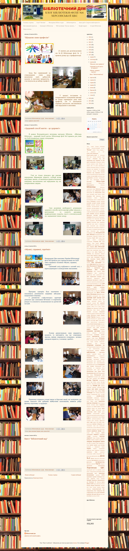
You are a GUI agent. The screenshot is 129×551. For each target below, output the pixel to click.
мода (99, 378)
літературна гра (100, 345)
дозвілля (102, 290)
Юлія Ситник (93, 487)
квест (97, 320)
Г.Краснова (95, 236)
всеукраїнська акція (91, 232)
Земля (95, 304)
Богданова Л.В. (91, 196)
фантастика (89, 456)
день (103, 245)
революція (94, 415)
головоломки (89, 241)
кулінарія (91, 339)
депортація (98, 281)
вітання (93, 217)
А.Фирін (88, 176)
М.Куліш (97, 350)
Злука (98, 304)
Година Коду (101, 238)
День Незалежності (100, 264)
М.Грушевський (90, 350)
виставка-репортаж (95, 210)
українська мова (92, 452)
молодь (103, 378)
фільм (92, 458)
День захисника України (34, 431)
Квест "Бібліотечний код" (36, 439)
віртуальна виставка (92, 215)
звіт (98, 303)
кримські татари (90, 338)
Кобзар (103, 331)
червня (92, 82)
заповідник (95, 299)
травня (92, 85)
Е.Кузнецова (93, 294)
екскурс (103, 294)
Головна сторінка (28, 22)
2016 (90, 98)
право (93, 410)
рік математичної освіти (95, 417)
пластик (88, 404)
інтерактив (101, 311)
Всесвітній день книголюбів (97, 225)
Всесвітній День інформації (98, 222)
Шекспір (99, 482)
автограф (93, 176)
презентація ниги (100, 410)
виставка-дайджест (96, 208)
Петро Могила (101, 403)
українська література (100, 450)
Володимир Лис (90, 218)
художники (89, 476)
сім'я (100, 422)
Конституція (102, 332)
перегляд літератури (92, 403)
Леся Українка (101, 339)
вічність (97, 217)
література (90, 345)
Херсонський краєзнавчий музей (97, 471)
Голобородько (102, 239)
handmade (89, 494)
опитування (89, 397)
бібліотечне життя (99, 190)
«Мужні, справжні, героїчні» (37, 249)
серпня (92, 80)
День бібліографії (99, 246)
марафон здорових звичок (94, 354)
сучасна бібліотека (97, 427)
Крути (96, 338)
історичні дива (98, 313)
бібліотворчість (90, 185)
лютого (92, 92)
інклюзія (89, 311)
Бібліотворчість (71, 22)
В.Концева (102, 197)
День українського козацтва (94, 276)
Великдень (93, 201)
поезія (95, 406)
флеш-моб (97, 458)
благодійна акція (93, 194)
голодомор (95, 241)
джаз (101, 283)
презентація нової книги (94, 411)
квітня (92, 87)
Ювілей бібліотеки (95, 485)
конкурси (94, 332)
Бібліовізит (89, 183)
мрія (91, 382)
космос (103, 334)
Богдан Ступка (101, 194)
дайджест (89, 243)
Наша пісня (89, 385)
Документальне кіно (91, 292)
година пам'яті (91, 239)
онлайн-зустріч (100, 396)
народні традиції (100, 383)
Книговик (102, 329)
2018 (90, 52)
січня (91, 95)
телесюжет (95, 436)
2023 (90, 39)
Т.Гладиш (97, 432)
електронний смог (96, 296)
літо (101, 346)
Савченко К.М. (90, 420)
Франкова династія (91, 463)
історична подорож (91, 313)
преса (103, 411)
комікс (88, 332)
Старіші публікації (76, 475)
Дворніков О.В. (98, 244)
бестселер (89, 181)
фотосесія (89, 462)
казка (103, 317)
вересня (92, 77)
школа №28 (36, 120)
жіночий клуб (91, 297)
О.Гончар (92, 390)
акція (96, 176)
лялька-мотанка (96, 348)
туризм (95, 445)
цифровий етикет (95, 478)
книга (88, 329)
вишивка (92, 213)
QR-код (98, 494)
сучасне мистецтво (100, 429)
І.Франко (89, 308)
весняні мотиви (100, 203)
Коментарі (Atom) (38, 478)
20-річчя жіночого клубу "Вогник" (95, 163)
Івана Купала (96, 310)
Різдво (88, 417)
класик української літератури (94, 325)
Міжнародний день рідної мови (96, 371)
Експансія (89, 296)
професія (31, 120)
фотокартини (95, 460)
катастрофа (93, 320)
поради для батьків (96, 408)
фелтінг (96, 456)
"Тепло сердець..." (100, 149)
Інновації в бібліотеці (46, 26)
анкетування (90, 177)
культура (95, 339)
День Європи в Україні (96, 255)
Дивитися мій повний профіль (33, 536)
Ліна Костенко (99, 343)
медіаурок (89, 357)
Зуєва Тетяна (101, 306)
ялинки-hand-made (96, 489)
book (98, 492)
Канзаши (89, 318)
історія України (101, 315)
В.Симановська (90, 199)
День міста (93, 264)
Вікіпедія (97, 213)
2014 (90, 103)
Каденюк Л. (99, 317)
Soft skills (102, 494)
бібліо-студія (100, 181)
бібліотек (103, 185)
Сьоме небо (90, 432)
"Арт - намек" (90, 146)
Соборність (99, 424)
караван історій (101, 318)
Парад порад (94, 401)
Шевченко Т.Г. (92, 482)
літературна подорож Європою (93, 346)
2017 (90, 54)
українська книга (90, 450)
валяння (99, 199)
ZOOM (97, 495)
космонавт (96, 334)
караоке (88, 320)
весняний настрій (91, 203)
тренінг (91, 445)
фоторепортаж (101, 460)
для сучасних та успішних (96, 284)
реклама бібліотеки (100, 415)
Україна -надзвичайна (99, 448)
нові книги (95, 389)
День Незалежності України (94, 266)
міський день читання (99, 376)
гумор (103, 241)
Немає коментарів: (49, 118)
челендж (103, 478)
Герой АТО (95, 238)
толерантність (101, 443)
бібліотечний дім (90, 192)
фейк (93, 456)
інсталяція (95, 311)
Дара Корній (95, 243)
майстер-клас (91, 352)
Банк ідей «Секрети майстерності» (89, 22)
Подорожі (89, 406)
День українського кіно (99, 274)
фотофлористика (100, 462)
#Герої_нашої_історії (92, 155)
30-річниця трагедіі (94, 167)
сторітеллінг (102, 425)
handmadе (102, 492)
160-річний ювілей (100, 162)
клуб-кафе (102, 327)
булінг (96, 197)
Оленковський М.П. (95, 394)
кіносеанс (102, 324)
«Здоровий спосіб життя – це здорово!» (42, 128)
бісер (88, 194)
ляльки (103, 348)
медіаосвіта (102, 355)
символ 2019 (96, 422)
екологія (99, 294)
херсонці (98, 475)
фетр (99, 456)
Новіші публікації (29, 475)
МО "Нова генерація (92, 378)
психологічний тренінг (98, 413)
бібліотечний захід (99, 192)
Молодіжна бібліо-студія (56, 22)
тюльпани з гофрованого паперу (96, 446)
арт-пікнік (96, 177)
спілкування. (89, 425)
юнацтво (99, 487)
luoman (75, 543)
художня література (97, 476)
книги (95, 329)
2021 (90, 44)
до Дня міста (97, 290)
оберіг (96, 390)
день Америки (90, 246)
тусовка (103, 445)
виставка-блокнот (95, 206)
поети (98, 406)
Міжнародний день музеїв (92, 364)
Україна (89, 448)
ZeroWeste (94, 495)
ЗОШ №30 (94, 306)
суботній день (90, 427)
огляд (99, 391)
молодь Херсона (92, 380)
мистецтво (89, 359)
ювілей (88, 485)
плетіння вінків (94, 404)
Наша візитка (27, 29)
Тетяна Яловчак (96, 438)
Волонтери (97, 218)
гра (100, 241)
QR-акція (94, 494)
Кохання (88, 336)
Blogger (87, 543)
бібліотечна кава (90, 190)
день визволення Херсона (92, 248)
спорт (94, 425)
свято (42, 431)
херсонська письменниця (96, 465)
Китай (91, 324)
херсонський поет (92, 473)
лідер (88, 341)
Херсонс (102, 463)
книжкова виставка (93, 331)
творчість (96, 434)
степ (97, 425)
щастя (95, 483)
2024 (90, 37)
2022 (90, 42)
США (103, 431)
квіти (100, 320)
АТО (88, 179)
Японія (95, 492)
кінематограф (97, 324)
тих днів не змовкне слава (92, 443)
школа (103, 482)
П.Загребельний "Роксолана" (93, 399)
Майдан (102, 350)
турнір (99, 445)
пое (92, 406)
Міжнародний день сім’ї (92, 373)
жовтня (92, 62)
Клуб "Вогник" (41, 22)
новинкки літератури (97, 387)
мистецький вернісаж (99, 359)
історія (103, 313)
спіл (104, 424)
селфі (91, 422)
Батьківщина (96, 179)
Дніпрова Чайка (90, 290)
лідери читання (94, 341)
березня (92, 90)
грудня (92, 57)
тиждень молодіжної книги (96, 441)
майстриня (101, 352)
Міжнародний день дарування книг (96, 360)
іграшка (102, 310)
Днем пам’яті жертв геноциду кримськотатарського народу (96, 287)
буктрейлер (89, 197)
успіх (94, 453)
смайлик (94, 424)
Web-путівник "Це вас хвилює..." (66, 26)
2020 (90, 47)
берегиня (103, 179)
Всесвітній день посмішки (97, 231)
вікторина (102, 213)
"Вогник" (89, 150)
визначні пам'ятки (95, 204)
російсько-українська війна (98, 418)
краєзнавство (95, 336)
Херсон (98, 464)
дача (93, 244)
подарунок (101, 404)
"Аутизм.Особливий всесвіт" (98, 148)
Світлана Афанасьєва (99, 420)
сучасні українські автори (94, 431)
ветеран (88, 204)
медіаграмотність (91, 355)
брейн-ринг (98, 196)
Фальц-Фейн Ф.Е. (100, 453)
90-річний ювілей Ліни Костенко (97, 174)
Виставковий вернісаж (30, 26)
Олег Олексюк (96, 392)
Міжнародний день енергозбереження (96, 362)
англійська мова (101, 176)
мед (104, 354)
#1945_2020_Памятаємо (92, 153)
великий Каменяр (101, 201)
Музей (94, 382)
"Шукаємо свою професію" (37, 37)
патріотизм (101, 401)
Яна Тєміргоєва (98, 490)
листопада (93, 59)
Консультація (89, 334)
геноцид (100, 236)
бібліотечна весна (100, 189)
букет (103, 196)
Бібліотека (91, 187)
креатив (103, 336)
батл (91, 179)
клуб (98, 327)
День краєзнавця (96, 262)
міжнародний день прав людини (96, 369)
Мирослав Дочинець (99, 357)
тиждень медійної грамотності (97, 439)
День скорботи (97, 271)
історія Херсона (91, 317)
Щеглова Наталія (100, 483)
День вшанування (94, 250)
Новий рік (96, 385)
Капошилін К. (94, 318)
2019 (90, 49)
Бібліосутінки (101, 183)
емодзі (103, 296)
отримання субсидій (99, 397)
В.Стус (95, 199)
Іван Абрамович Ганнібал (96, 308)
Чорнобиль (94, 480)
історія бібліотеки (91, 315)
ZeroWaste (89, 496)
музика (98, 382)
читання (89, 480)
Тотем (88, 445)
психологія (89, 415)
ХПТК (102, 475)
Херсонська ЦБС (96, 468)
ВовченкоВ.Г (102, 217)
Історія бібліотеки (95, 26)
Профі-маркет (83, 26)
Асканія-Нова (102, 177)
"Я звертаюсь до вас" (96, 151)
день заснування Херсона (97, 257)
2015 (90, 101)
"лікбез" (94, 149)
